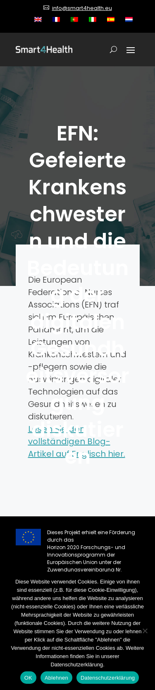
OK (28, 678)
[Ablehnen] (145, 631)
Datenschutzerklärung (108, 678)
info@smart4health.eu (82, 8)
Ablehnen (56, 678)
